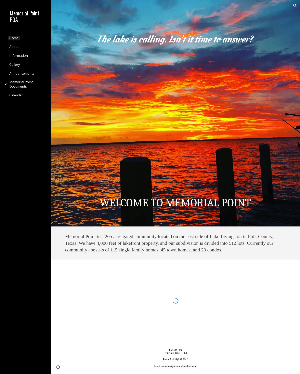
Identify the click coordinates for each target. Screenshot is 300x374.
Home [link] (14, 38)
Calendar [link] (16, 95)
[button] (295, 6)
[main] (175, 113)
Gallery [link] (14, 64)
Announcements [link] (21, 73)
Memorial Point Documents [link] (21, 84)
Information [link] (18, 55)
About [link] (14, 46)
